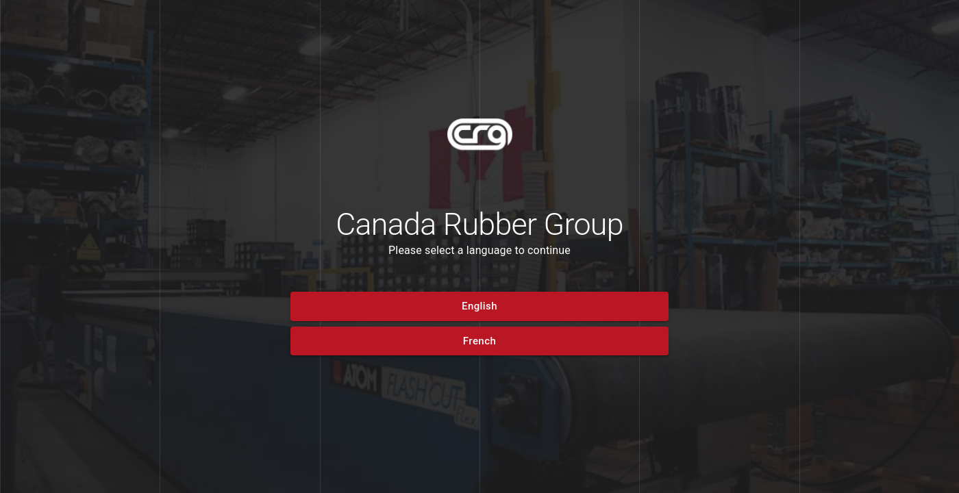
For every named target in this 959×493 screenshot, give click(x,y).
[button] (479, 306)
